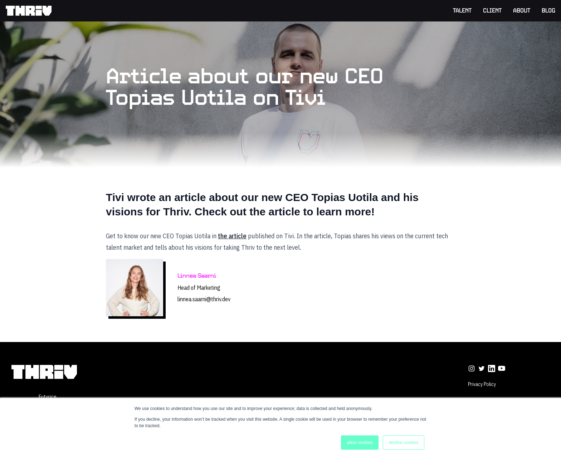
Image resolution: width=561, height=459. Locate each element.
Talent (462, 11)
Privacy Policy (482, 384)
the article (232, 236)
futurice (48, 397)
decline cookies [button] (403, 442)
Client (492, 11)
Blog (548, 11)
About (521, 11)
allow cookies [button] (359, 442)
